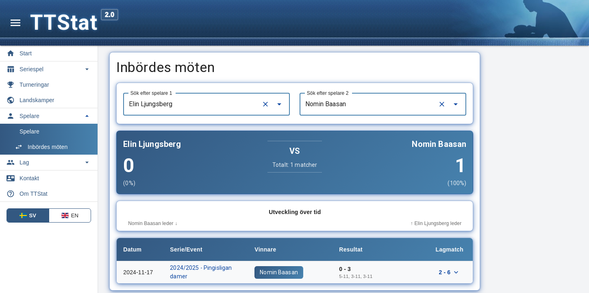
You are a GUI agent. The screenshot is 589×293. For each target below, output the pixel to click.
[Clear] (314, 104)
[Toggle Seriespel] (49, 69)
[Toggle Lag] (49, 162)
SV (28, 215)
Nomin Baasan (328, 272)
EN (69, 215)
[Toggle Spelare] (49, 116)
